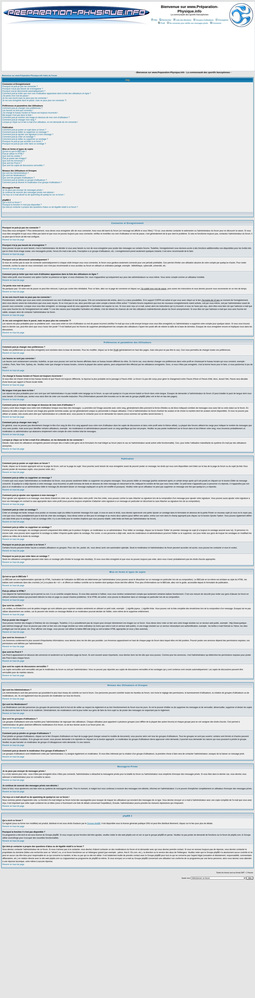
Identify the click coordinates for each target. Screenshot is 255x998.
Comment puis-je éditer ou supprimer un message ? (25, 132)
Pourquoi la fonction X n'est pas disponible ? (22, 205)
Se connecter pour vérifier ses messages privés (187, 23)
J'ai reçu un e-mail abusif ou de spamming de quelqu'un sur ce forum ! (33, 195)
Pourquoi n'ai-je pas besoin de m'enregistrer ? (22, 89)
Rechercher (165, 20)
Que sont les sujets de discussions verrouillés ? (23, 165)
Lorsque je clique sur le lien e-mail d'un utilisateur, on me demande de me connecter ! (40, 122)
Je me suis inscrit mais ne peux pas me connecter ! (25, 98)
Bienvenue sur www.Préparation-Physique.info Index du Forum (29, 75)
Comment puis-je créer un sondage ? (18, 137)
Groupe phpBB (93, 823)
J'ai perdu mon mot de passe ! (15, 96)
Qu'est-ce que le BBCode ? (14, 151)
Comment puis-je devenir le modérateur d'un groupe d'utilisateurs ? (32, 182)
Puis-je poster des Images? (14, 158)
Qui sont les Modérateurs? (14, 175)
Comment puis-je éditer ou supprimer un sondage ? (25, 139)
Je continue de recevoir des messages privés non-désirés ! (28, 192)
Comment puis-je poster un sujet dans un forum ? (24, 130)
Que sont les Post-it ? (12, 163)
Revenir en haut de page (13, 240)
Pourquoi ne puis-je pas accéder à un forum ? (22, 141)
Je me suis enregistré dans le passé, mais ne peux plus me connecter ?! (34, 100)
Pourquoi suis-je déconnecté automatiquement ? (23, 91)
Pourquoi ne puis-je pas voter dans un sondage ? (24, 144)
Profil (161, 23)
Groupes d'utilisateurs (203, 20)
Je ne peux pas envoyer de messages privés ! (22, 190)
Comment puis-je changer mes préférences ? (22, 108)
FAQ (154, 20)
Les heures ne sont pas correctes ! (17, 110)
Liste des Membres (182, 20)
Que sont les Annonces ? (13, 161)
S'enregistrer (222, 20)
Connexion (215, 23)
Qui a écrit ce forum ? (12, 202)
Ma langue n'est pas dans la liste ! (17, 115)
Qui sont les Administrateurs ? (15, 173)
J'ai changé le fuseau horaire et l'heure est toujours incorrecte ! (30, 113)
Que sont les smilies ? (12, 156)
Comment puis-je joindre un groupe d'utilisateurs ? (24, 180)
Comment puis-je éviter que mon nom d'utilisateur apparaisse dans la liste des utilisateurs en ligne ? (46, 93)
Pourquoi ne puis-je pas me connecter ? (20, 86)
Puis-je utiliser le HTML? (13, 154)
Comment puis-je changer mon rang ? (19, 120)
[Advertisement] (105, 61)
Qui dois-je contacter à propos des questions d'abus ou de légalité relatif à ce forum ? (40, 207)
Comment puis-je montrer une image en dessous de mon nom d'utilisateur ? (36, 117)
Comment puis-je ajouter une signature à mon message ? (27, 134)
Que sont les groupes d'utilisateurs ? (18, 178)
